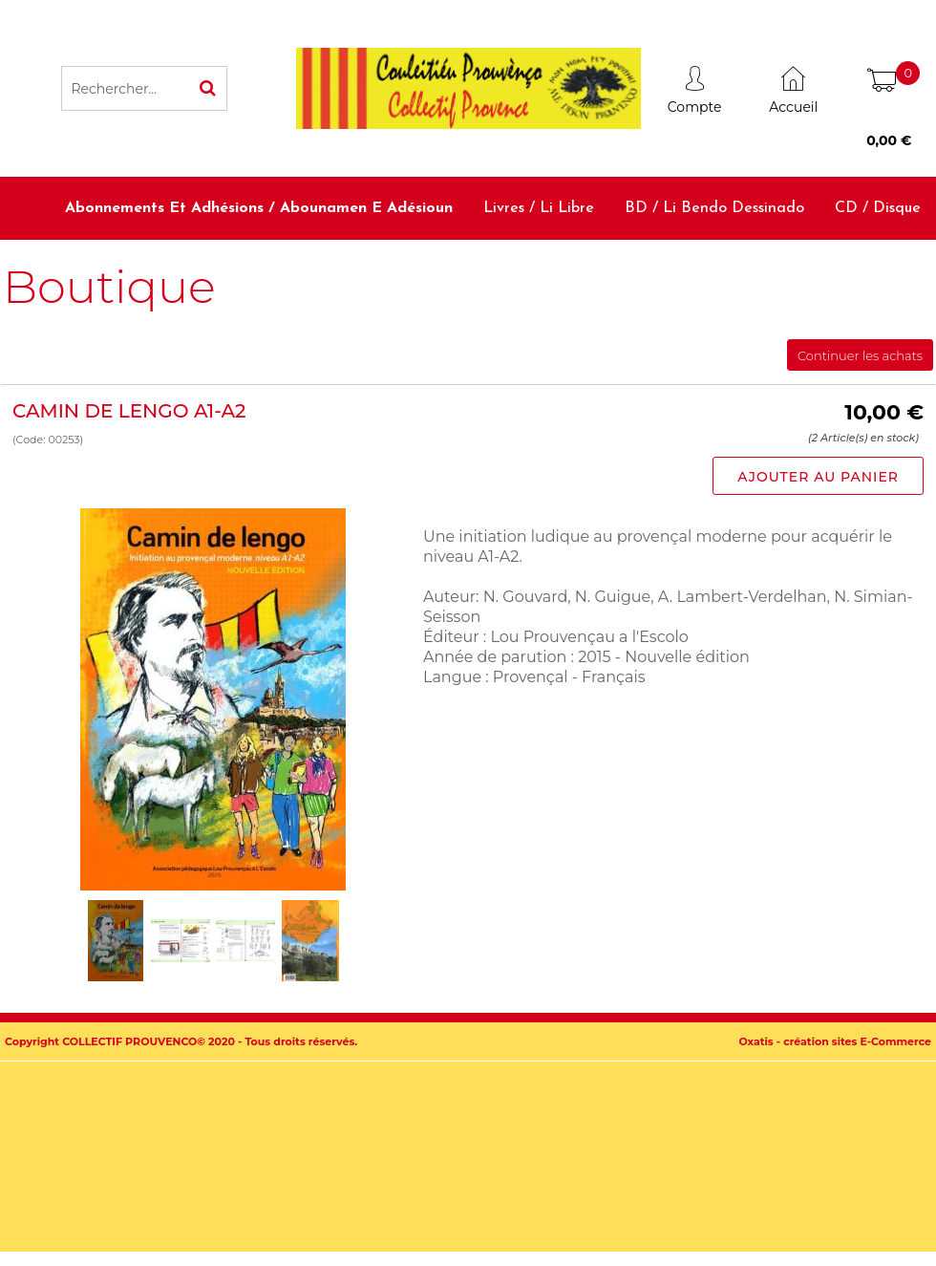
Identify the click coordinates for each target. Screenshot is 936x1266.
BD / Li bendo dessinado (714, 208)
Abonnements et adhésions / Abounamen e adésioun (259, 208)
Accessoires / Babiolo (847, 270)
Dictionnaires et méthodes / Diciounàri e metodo (566, 270)
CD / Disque (878, 208)
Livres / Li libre (538, 208)
